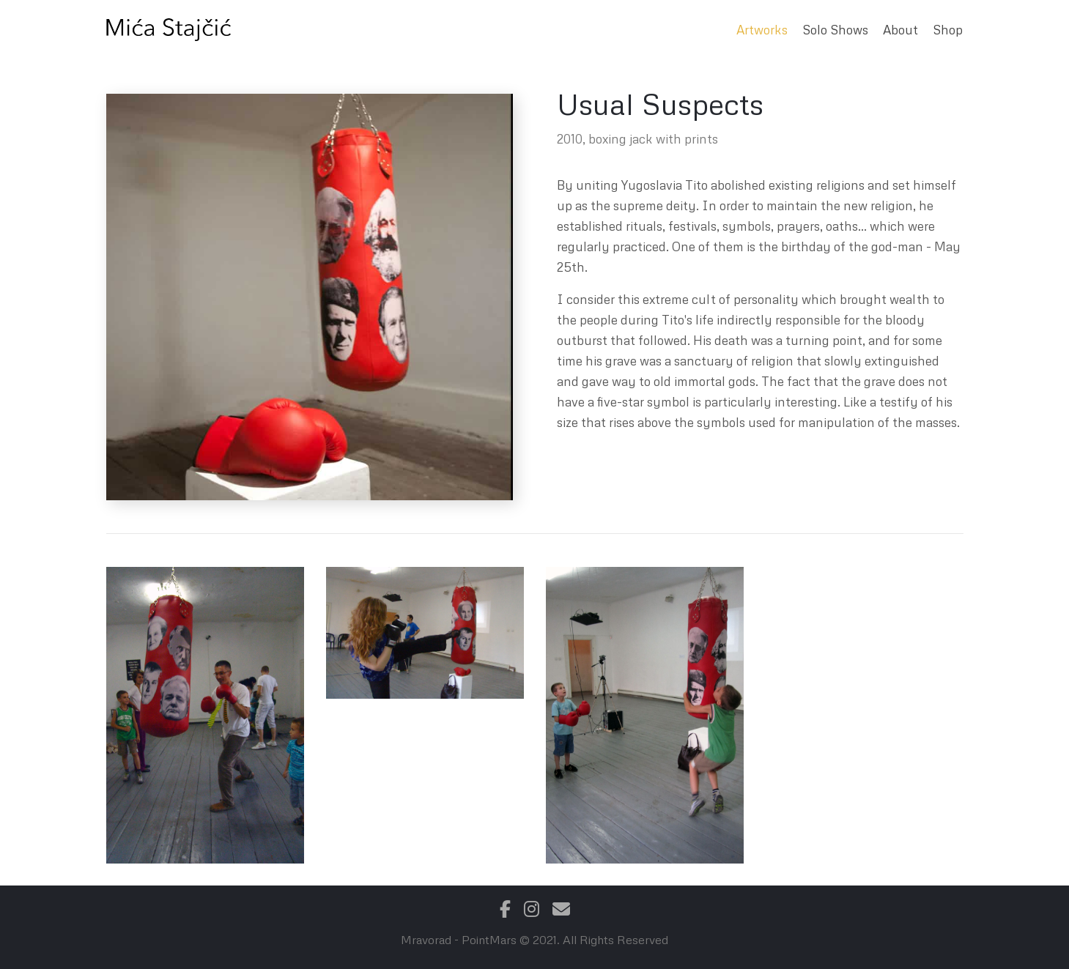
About (900, 29)
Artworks (762, 29)
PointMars (489, 939)
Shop (948, 29)
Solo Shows (835, 29)
